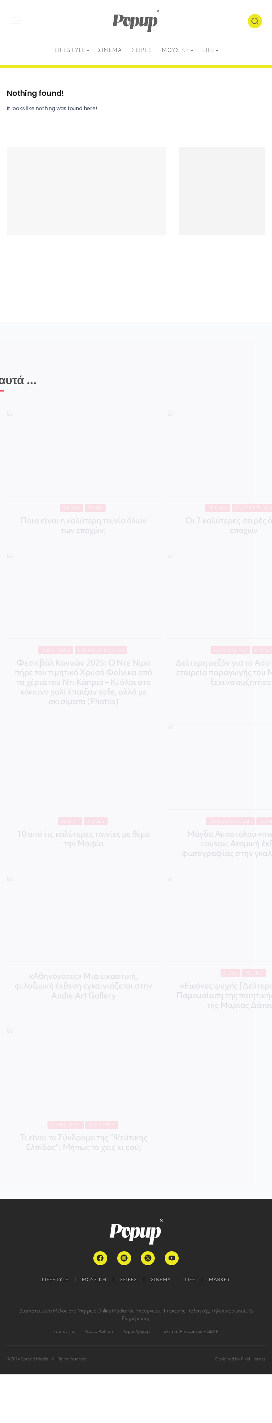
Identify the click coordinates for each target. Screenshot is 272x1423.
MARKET (219, 1279)
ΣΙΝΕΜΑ (161, 1279)
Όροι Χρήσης (137, 1331)
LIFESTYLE (55, 1279)
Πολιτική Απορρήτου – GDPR (189, 1331)
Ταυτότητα (64, 1331)
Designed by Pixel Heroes (240, 1359)
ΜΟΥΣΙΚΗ (94, 1279)
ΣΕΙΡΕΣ (128, 1279)
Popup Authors (99, 1331)
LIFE (190, 1279)
